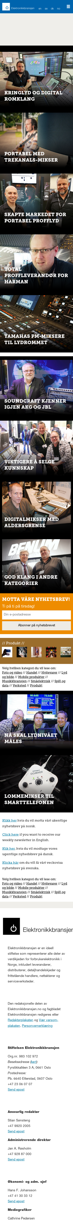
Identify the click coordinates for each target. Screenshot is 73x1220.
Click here (10, 834)
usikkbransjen (16, 681)
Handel (31, 672)
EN (40, 9)
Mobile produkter (31, 677)
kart (33, 1062)
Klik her (8, 848)
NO (58, 9)
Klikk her (9, 820)
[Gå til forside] (16, 6)
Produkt (36, 685)
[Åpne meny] (68, 7)
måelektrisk (41, 681)
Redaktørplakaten (20, 1020)
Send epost (16, 1090)
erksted (20, 685)
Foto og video (12, 672)
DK (52, 9)
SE (46, 9)
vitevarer (50, 672)
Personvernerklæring (37, 1026)
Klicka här (10, 862)
